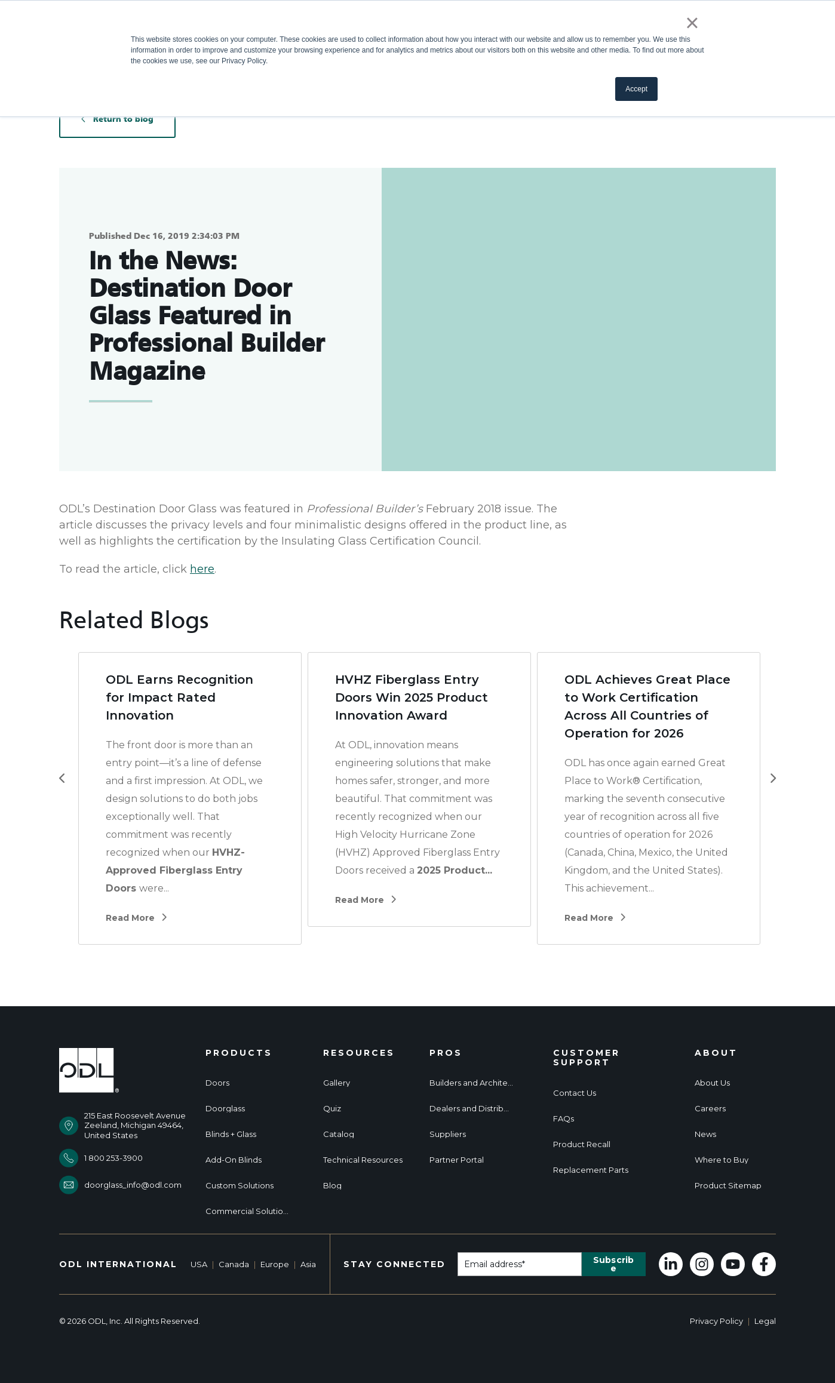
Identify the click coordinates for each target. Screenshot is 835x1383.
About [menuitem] (716, 1053)
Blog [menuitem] (332, 1186)
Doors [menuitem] (217, 1083)
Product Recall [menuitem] (581, 1144)
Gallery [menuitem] (336, 1083)
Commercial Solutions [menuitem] (247, 1211)
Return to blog (117, 119)
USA (199, 1264)
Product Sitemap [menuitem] (728, 1186)
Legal (765, 1321)
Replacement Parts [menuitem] (590, 1170)
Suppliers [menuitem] (447, 1134)
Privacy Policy (716, 1321)
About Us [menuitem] (712, 1083)
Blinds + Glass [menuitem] (230, 1134)
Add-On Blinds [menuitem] (233, 1160)
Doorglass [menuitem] (225, 1108)
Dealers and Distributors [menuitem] (471, 1108)
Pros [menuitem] (445, 1053)
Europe (274, 1264)
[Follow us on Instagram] (702, 1264)
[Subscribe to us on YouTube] (733, 1264)
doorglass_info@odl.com (133, 1185)
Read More (136, 918)
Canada (234, 1264)
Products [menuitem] (238, 1053)
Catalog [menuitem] (338, 1134)
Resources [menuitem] (359, 1053)
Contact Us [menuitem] (574, 1093)
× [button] (692, 22)
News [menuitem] (705, 1134)
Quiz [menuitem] (332, 1108)
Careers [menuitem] (710, 1108)
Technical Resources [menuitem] (363, 1160)
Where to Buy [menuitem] (721, 1160)
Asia (308, 1264)
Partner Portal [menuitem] (456, 1160)
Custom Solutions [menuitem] (239, 1186)
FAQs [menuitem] (563, 1119)
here (202, 569)
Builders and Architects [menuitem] (471, 1083)
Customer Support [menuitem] (586, 1058)
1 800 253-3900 (113, 1158)
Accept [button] (636, 89)
